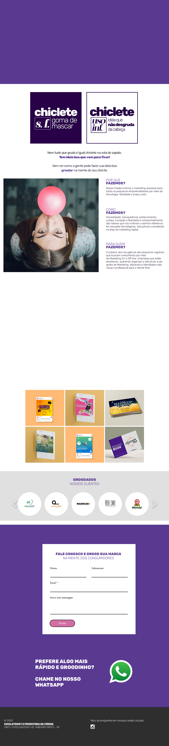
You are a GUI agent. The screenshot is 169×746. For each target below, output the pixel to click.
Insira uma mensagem (61, 597)
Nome (53, 568)
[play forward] (154, 504)
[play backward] (15, 504)
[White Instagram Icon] (93, 727)
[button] (44, 408)
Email (53, 583)
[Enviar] (62, 623)
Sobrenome (97, 568)
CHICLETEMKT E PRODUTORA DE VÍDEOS (29, 724)
